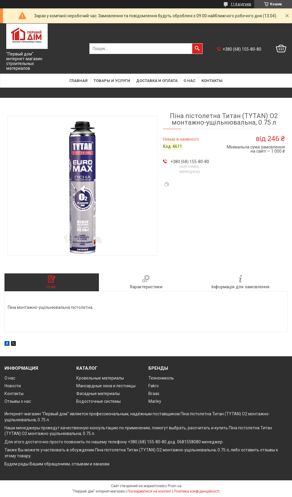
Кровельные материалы (100, 378)
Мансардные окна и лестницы (106, 385)
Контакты (212, 80)
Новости (12, 385)
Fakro (153, 385)
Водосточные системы (98, 401)
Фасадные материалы (98, 393)
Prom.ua (174, 486)
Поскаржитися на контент (149, 491)
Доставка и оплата (157, 80)
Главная (78, 80)
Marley (154, 401)
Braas (153, 393)
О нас (189, 80)
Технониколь (161, 378)
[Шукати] (197, 49)
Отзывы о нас (17, 401)
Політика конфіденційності (197, 491)
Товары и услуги (112, 80)
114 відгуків (241, 4)
